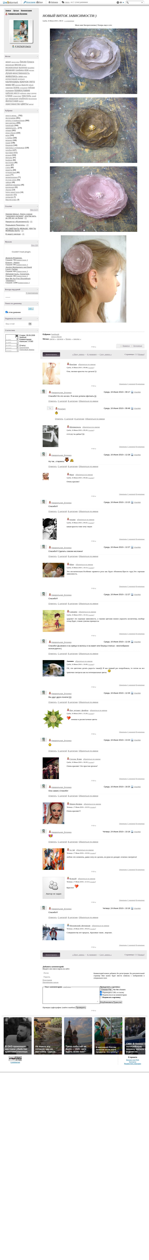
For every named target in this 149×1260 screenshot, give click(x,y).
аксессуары (15, 62)
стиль (8, 168)
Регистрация (31, 2)
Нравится (126, 346)
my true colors (11, 180)
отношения (24, 88)
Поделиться (137, 346)
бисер (23, 61)
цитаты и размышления (15, 121)
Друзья (16, 10)
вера (7, 135)
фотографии (11, 118)
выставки (9, 153)
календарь (12, 81)
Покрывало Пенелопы (15, 225)
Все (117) (34, 210)
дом (26, 70)
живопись (12, 76)
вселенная (10, 187)
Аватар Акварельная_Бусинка (21, 31)
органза (60, 339)
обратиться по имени (87, 364)
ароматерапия (11, 177)
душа (9, 73)
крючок (24, 81)
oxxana (73, 519)
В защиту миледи (13, 234)
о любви (9, 138)
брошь (68, 339)
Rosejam (73, 364)
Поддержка (118, 2)
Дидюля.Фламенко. (14, 258)
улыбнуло (23, 98)
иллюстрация (11, 79)
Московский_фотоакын (80, 925)
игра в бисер (11, 133)
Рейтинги (54, 2)
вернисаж (10, 65)
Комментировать (51, 354)
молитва (18, 85)
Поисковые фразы (26, 350)
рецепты (9, 170)
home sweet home (13, 192)
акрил (8, 62)
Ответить (123, 384)
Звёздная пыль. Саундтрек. (18, 274)
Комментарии (26, 10)
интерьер (21, 79)
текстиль (26, 96)
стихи (9, 95)
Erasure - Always (12, 263)
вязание (10, 70)
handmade (10, 125)
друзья (31, 70)
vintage (8, 130)
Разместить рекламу (132, 1064)
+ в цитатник (69, 21)
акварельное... (11, 128)
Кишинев (9, 145)
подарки (10, 90)
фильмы (9, 158)
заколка (76, 339)
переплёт (9, 195)
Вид (122, 3)
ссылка (90, 367)
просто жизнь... (12, 116)
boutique (9, 160)
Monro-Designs (76, 804)
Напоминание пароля (50, 982)
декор (8, 165)
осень (16, 87)
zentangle (9, 197)
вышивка (31, 67)
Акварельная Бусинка (6, 14)
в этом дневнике (14, 312)
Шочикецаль (75, 427)
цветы (24, 103)
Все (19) (34, 245)
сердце (33, 93)
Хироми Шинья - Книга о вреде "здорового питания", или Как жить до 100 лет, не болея (21, 216)
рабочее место (12, 93)
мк (13, 84)
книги (8, 175)
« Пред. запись (78, 354)
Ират (72, 475)
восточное (10, 163)
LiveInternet (11, 2)
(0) (26, 218)
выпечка (23, 67)
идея (25, 76)
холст (21, 101)
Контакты (132, 1062)
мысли (24, 84)
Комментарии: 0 (22, 260)
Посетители (24, 348)
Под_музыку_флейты (79, 710)
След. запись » (106, 354)
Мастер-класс (11, 200)
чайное (8, 182)
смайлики (67, 987)
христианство (13, 104)
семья (28, 93)
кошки (8, 143)
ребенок (23, 93)
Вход (41, 2)
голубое (9, 150)
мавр (8, 84)
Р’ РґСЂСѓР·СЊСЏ (23, 47)
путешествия (11, 172)
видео (24, 65)
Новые (141, 354)
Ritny (72, 564)
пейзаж (31, 87)
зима (20, 76)
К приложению (32, 293)
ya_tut (72, 850)
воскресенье (12, 67)
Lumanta (73, 612)
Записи (8, 10)
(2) (22, 231)
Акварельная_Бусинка (61, 392)
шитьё (31, 104)
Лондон (8, 190)
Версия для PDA (132, 1060)
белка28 (73, 879)
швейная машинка (13, 185)
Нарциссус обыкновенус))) (17, 222)
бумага (30, 61)
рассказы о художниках (15, 148)
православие (22, 90)
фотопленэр (32, 98)
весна (17, 64)
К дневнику (92, 354)
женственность (21, 73)
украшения (13, 98)
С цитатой (131, 384)
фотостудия (12, 101)
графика (19, 70)
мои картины (11, 123)
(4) (23, 234)
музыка (8, 155)
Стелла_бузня (76, 759)
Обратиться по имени (88, 401)
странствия (17, 96)
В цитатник (140, 384)
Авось (67, 2)
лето (32, 81)
